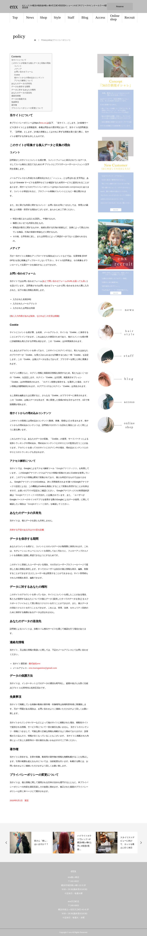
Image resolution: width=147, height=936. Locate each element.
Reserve (120, 6)
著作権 (14, 105)
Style (57, 17)
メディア (18, 69)
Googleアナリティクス (66, 468)
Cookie (17, 75)
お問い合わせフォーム (23, 72)
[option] (30, 842)
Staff (71, 17)
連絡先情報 (16, 96)
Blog (85, 17)
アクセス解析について (23, 81)
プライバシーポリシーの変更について (27, 108)
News (30, 17)
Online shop (114, 17)
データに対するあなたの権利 (23, 90)
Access (100, 17)
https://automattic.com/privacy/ (67, 187)
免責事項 (15, 102)
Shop (43, 17)
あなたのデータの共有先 (21, 83)
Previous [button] (6, 842)
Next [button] (141, 842)
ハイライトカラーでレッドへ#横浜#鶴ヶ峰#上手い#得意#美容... (127, 843)
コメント (18, 66)
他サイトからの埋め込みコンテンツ (29, 78)
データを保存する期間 (20, 86)
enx (14, 6)
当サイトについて (18, 60)
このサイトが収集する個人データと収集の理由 (31, 63)
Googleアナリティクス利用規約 (30, 495)
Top (15, 17)
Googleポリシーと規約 (38, 504)
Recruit (129, 17)
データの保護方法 (18, 99)
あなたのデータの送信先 (21, 93)
